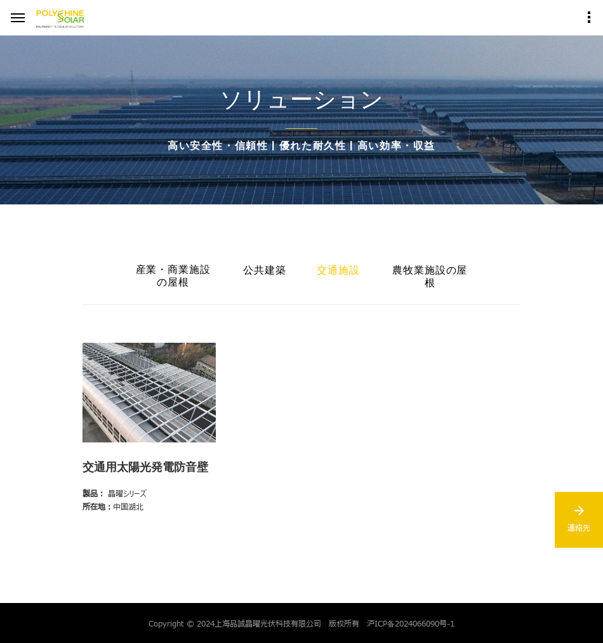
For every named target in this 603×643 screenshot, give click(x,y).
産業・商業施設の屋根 (173, 275)
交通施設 (338, 270)
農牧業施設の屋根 (430, 276)
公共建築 (264, 270)
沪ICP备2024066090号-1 (410, 623)
